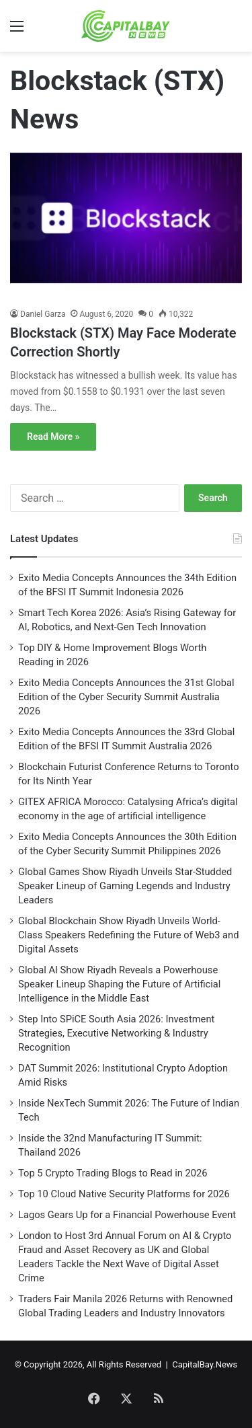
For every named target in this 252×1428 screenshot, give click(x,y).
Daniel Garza (42, 314)
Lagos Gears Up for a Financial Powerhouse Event (127, 1215)
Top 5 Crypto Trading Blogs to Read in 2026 (113, 1173)
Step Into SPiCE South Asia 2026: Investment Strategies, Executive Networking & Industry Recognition (116, 1033)
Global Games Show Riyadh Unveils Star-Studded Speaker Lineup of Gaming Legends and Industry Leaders (125, 886)
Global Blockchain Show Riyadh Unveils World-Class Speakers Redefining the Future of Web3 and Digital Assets (128, 935)
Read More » (53, 436)
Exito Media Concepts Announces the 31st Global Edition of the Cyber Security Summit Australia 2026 (126, 697)
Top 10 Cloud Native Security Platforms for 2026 (124, 1194)
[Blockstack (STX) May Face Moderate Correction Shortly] (126, 227)
